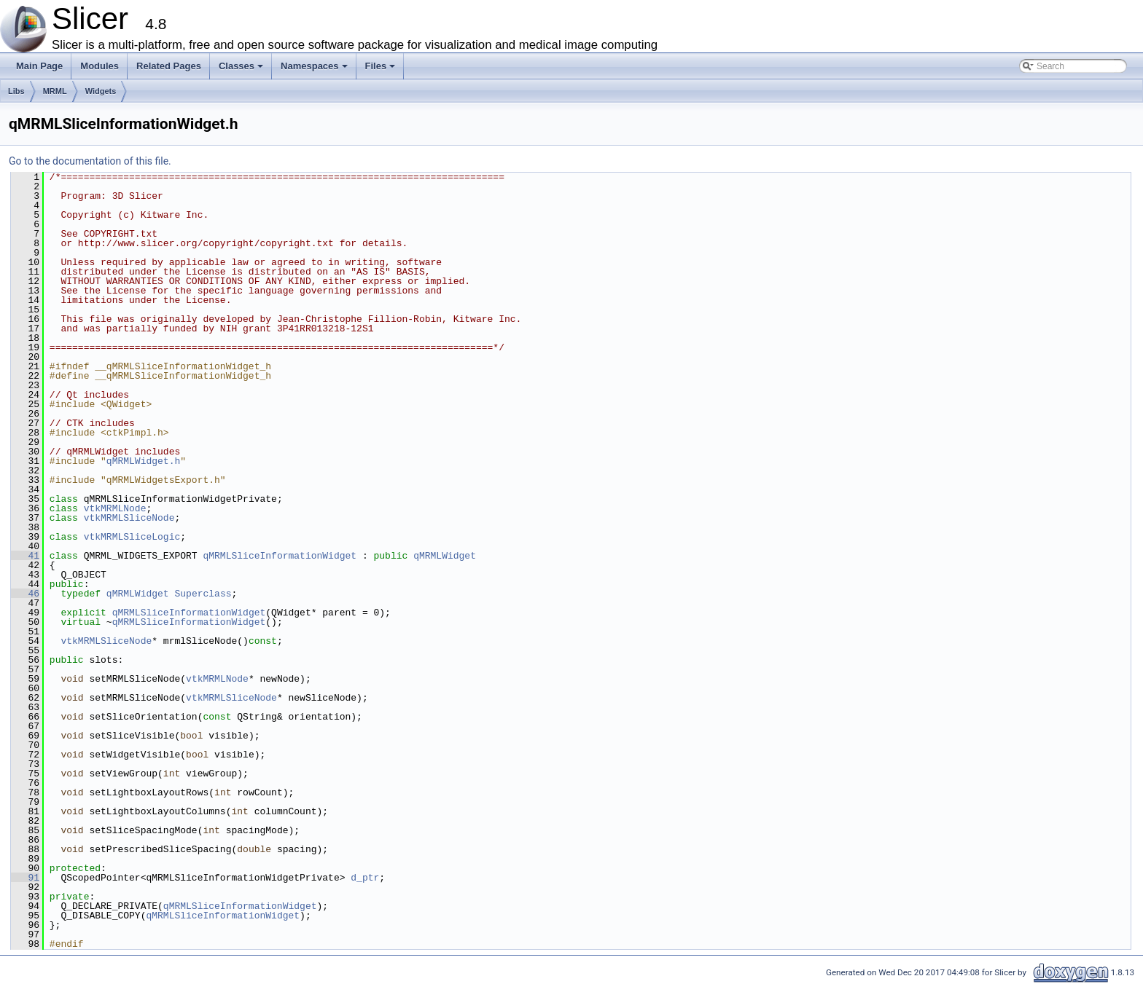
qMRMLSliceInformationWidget (279, 555)
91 (25, 877)
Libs (16, 91)
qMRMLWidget (444, 555)
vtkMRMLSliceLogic (132, 536)
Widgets (101, 91)
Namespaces (315, 69)
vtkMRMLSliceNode (129, 517)
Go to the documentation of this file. (90, 161)
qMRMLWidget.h (143, 461)
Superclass (202, 593)
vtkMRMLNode (115, 508)
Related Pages (168, 65)
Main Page (39, 65)
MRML (55, 91)
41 (25, 555)
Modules (99, 65)
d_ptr (365, 877)
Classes (242, 69)
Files (381, 69)
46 (25, 593)
